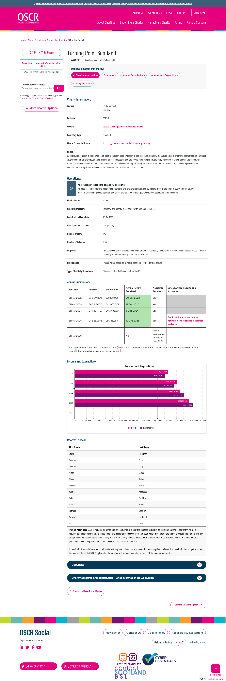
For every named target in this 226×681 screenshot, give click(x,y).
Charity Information (85, 75)
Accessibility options (213, 679)
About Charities (106, 22)
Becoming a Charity (131, 22)
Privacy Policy (163, 642)
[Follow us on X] (27, 647)
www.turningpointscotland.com (123, 126)
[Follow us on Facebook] (33, 647)
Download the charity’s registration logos (41, 64)
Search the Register (57, 40)
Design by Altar (197, 642)
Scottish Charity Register (188, 604)
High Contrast (33, 666)
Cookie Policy (156, 633)
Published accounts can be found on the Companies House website (185, 321)
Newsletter (113, 633)
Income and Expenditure (164, 75)
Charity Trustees (82, 83)
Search (181, 12)
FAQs (169, 12)
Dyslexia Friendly (77, 666)
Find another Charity (34, 84)
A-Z (181, 642)
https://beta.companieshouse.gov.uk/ (126, 143)
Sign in (199, 12)
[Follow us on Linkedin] (21, 647)
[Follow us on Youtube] (38, 647)
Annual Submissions (133, 75)
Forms (178, 22)
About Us (138, 12)
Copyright (78, 564)
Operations (110, 75)
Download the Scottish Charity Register (36, 98)
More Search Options (42, 108)
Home (23, 40)
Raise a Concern (196, 22)
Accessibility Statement (187, 633)
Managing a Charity (159, 22)
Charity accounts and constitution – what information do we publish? (113, 578)
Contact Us (155, 12)
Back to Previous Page (86, 591)
